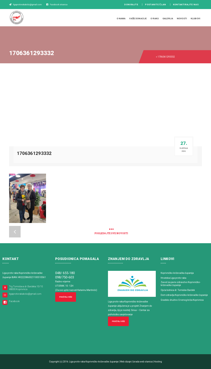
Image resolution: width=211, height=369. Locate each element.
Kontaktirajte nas (187, 4)
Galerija (168, 18)
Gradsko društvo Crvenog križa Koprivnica (182, 300)
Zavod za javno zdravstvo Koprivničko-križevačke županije (181, 283)
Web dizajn (125, 361)
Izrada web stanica (142, 361)
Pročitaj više (65, 297)
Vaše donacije (138, 18)
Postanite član (156, 4)
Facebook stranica (58, 4)
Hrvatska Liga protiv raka (173, 278)
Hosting (158, 361)
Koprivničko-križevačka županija (177, 273)
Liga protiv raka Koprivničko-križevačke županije (94, 361)
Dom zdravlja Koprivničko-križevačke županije (184, 295)
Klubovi (195, 18)
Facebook (14, 301)
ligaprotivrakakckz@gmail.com (25, 294)
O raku (155, 18)
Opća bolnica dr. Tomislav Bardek (178, 290)
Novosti (182, 18)
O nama (121, 18)
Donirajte (131, 4)
